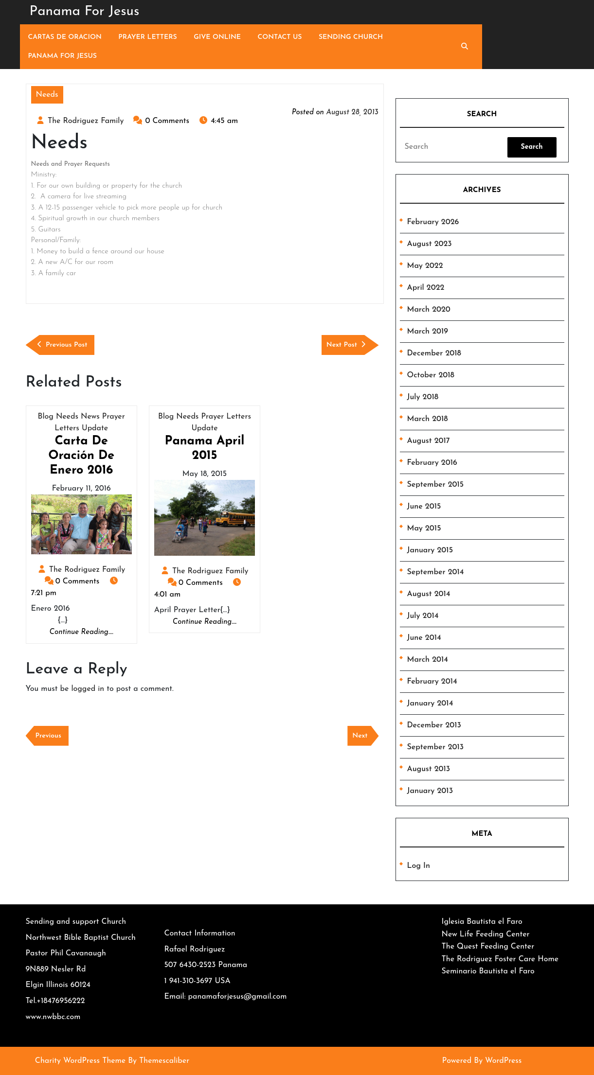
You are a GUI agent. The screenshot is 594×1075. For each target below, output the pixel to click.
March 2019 (427, 331)
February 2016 (432, 463)
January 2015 (430, 550)
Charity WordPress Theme (80, 1061)
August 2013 (428, 769)
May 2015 (424, 528)
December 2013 (434, 725)
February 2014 (432, 682)
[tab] (532, 147)
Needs (47, 95)
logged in (87, 689)
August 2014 (428, 594)
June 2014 (424, 638)
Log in (419, 866)
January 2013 (430, 791)
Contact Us (280, 37)
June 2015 (424, 507)
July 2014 (423, 616)
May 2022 (425, 266)
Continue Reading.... (81, 632)
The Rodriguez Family (86, 121)
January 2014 (430, 703)
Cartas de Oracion (65, 37)
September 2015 (435, 485)
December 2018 (434, 353)
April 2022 (426, 288)
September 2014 (435, 572)
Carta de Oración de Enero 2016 (81, 455)
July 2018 (423, 397)
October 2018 (431, 375)
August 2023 (429, 244)
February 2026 (433, 222)
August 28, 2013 (352, 112)
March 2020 (428, 310)
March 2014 (427, 660)
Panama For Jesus (85, 11)
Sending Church (351, 37)
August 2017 (428, 441)
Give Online (217, 37)
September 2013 (435, 747)
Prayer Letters (147, 37)
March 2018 (427, 419)
